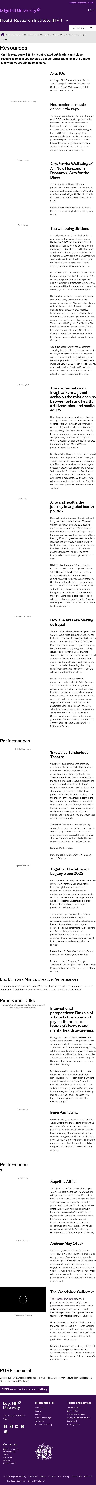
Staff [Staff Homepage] (90, 3)
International (40, 1407)
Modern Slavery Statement (14, 1481)
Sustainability (72, 1421)
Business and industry (43, 1424)
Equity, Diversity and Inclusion (78, 1418)
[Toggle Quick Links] (67, 20)
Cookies (51, 1476)
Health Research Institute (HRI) (36, 35)
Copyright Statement (36, 1481)
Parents (38, 1411)
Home (7, 35)
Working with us (73, 1424)
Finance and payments (76, 1414)
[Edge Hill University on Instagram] (11, 1428)
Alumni (38, 1414)
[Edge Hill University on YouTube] (17, 1428)
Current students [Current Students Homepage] (78, 3)
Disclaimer (33, 1476)
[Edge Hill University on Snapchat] (22, 1428)
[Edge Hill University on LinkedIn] (6, 1433)
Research (17, 35)
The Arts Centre (73, 1407)
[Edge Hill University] (12, 1409)
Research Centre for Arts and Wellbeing (68, 35)
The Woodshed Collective (62, 1299)
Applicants (39, 1421)
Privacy (43, 1476)
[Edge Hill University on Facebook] (5, 1428)
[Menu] (94, 10)
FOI (59, 1476)
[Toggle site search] (89, 10)
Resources (5, 39)
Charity (66, 1476)
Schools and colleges (43, 1418)
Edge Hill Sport (73, 1411)
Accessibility (77, 1476)
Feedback (88, 1476)
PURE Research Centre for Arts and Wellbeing (24, 1389)
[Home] (20, 11)
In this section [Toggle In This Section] (82, 28)
